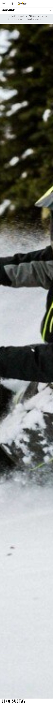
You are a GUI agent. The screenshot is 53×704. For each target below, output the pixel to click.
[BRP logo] (12, 3)
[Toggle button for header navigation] (4, 3)
